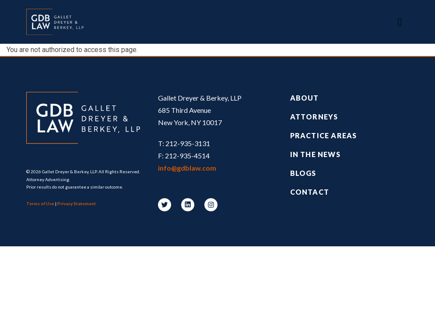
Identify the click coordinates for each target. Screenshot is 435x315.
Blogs (303, 173)
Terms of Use (40, 203)
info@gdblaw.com (187, 168)
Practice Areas (323, 135)
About (304, 98)
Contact (309, 192)
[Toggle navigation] (400, 22)
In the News (315, 154)
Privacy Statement (76, 203)
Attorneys (314, 116)
